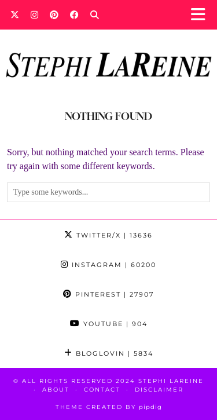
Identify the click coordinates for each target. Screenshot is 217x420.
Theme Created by (109, 407)
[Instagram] (34, 14)
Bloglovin (108, 353)
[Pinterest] (54, 14)
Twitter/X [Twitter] (108, 235)
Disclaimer (159, 389)
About (55, 389)
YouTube (109, 324)
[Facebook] (74, 14)
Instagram (108, 265)
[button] (201, 15)
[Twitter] (14, 14)
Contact (102, 389)
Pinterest (108, 294)
